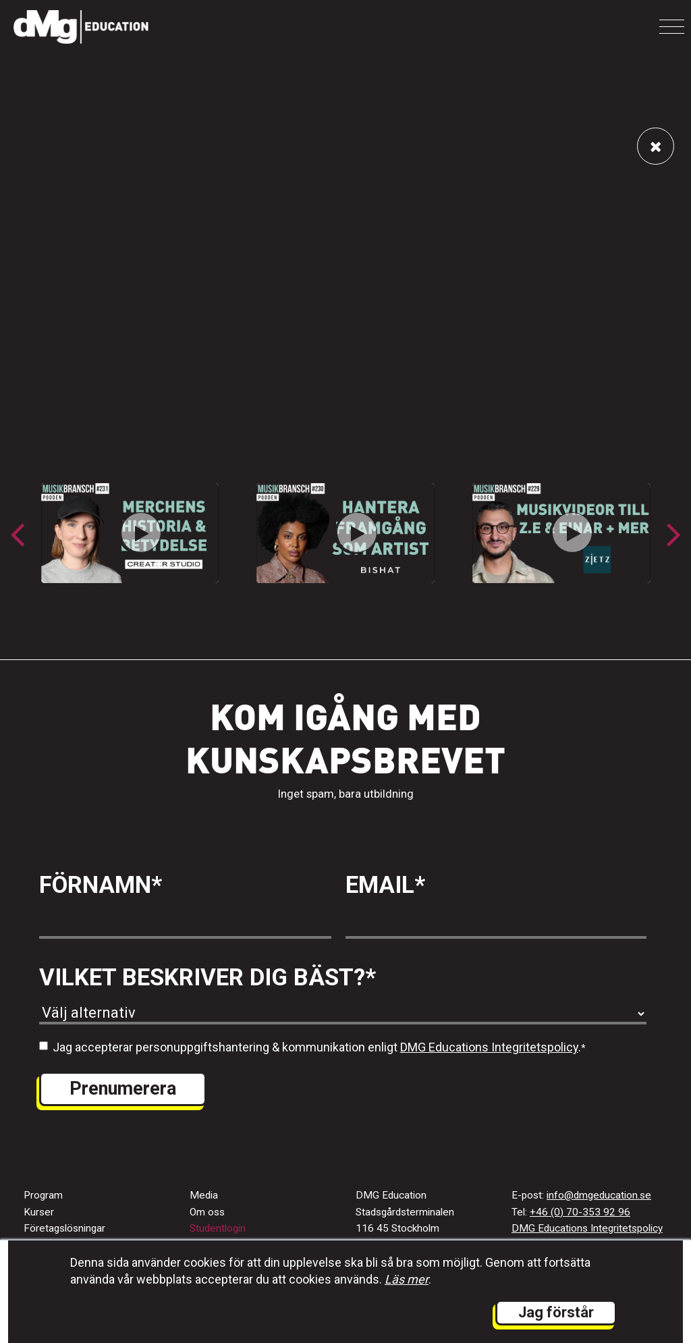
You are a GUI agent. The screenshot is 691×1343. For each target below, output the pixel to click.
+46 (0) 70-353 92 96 (580, 1212)
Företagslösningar (64, 1228)
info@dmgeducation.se (599, 1195)
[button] (674, 534)
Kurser (39, 1212)
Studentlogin (218, 1228)
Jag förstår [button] (556, 1312)
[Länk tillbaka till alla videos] (655, 146)
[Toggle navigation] (671, 26)
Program (43, 1195)
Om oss (207, 1212)
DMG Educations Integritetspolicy (489, 1047)
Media (204, 1195)
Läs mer (407, 1279)
